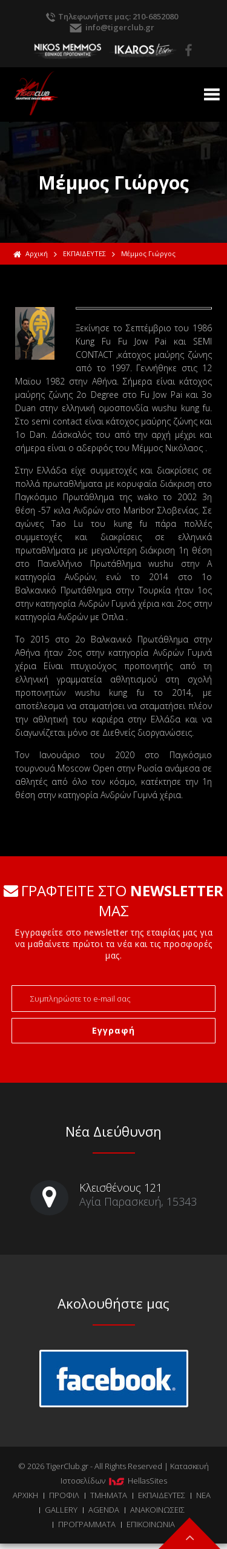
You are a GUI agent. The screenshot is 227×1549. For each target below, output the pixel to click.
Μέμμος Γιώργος (148, 253)
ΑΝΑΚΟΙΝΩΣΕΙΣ (157, 1509)
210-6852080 (155, 16)
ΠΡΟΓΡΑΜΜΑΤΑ (87, 1524)
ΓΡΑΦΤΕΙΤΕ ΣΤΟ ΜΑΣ (113, 900)
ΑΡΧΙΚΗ (25, 1495)
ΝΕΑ (203, 1495)
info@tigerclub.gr (119, 27)
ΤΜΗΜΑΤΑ (108, 1495)
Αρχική (30, 254)
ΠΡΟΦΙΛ (64, 1495)
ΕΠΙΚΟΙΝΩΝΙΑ (151, 1524)
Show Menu (212, 94)
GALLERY (61, 1509)
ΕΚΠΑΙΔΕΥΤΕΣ (84, 253)
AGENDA (103, 1509)
